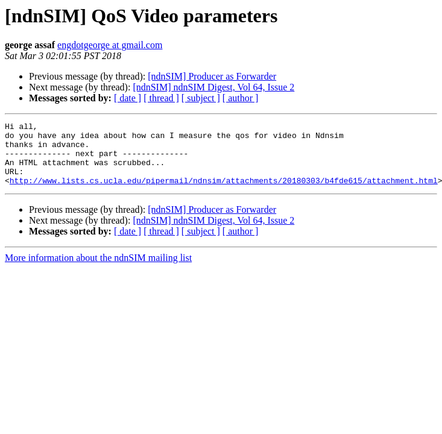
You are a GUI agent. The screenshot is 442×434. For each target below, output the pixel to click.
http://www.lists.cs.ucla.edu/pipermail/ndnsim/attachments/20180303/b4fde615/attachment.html (224, 192)
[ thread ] (161, 98)
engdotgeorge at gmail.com (109, 45)
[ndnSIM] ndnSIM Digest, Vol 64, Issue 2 (213, 87)
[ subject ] (201, 98)
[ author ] (241, 98)
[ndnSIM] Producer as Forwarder (212, 76)
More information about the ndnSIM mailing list (98, 270)
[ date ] (127, 98)
